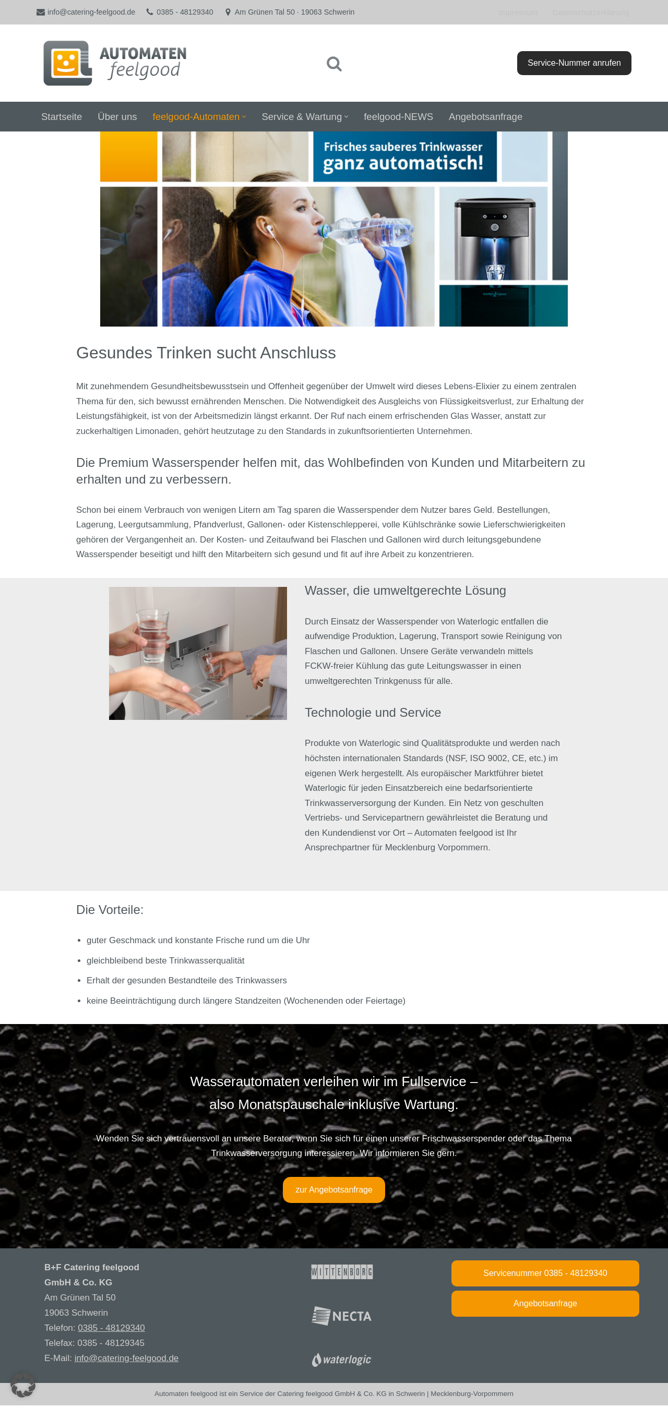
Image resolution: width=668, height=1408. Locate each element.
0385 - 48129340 (186, 12)
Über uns (118, 116)
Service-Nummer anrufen (574, 62)
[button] (245, 116)
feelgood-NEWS (401, 116)
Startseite (61, 116)
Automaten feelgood (185, 1397)
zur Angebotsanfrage (334, 1192)
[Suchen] (334, 63)
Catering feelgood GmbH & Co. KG (332, 1397)
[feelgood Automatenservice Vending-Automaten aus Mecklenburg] (117, 63)
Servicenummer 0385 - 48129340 (545, 1275)
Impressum (518, 12)
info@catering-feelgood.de (91, 12)
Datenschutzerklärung (590, 12)
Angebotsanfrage (488, 116)
